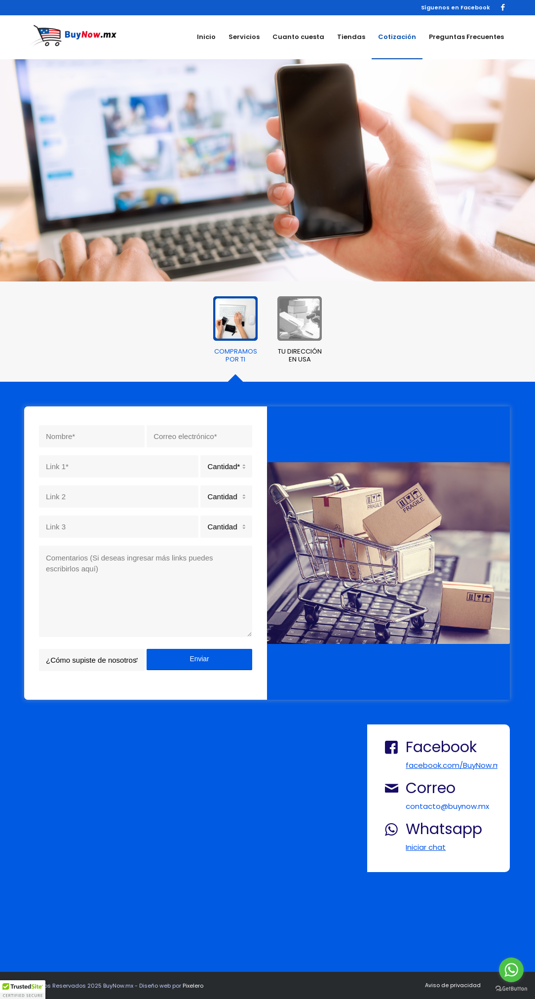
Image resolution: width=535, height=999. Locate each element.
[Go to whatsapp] (511, 970)
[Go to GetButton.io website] (511, 989)
